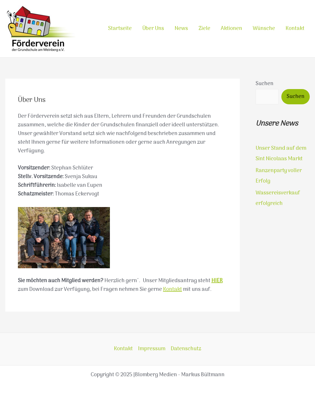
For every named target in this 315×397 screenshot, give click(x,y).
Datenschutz (186, 349)
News (181, 28)
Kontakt (295, 28)
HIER (217, 281)
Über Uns (153, 28)
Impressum (151, 349)
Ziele (204, 28)
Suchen (264, 84)
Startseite (120, 28)
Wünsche (264, 28)
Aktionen (231, 28)
